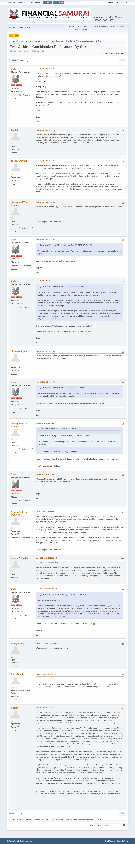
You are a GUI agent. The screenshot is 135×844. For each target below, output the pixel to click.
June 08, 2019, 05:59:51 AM (45, 281)
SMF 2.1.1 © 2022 (13, 841)
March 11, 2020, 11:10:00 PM (46, 674)
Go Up (11, 813)
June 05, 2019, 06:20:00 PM (45, 130)
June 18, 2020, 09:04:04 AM (45, 708)
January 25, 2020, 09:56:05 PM (46, 643)
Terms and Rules (115, 841)
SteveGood (17, 674)
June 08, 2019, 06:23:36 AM (45, 351)
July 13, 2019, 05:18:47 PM (45, 423)
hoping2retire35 (19, 558)
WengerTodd (17, 643)
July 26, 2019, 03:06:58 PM (45, 512)
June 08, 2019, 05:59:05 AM (45, 239)
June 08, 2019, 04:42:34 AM (45, 202)
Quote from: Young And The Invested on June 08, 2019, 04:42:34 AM (66, 245)
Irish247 (15, 708)
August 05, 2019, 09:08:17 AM (46, 589)
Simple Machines (26, 841)
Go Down (13, 60)
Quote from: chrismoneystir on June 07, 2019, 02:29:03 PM (62, 287)
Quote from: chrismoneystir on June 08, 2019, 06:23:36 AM (62, 388)
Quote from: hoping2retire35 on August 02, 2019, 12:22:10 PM (63, 595)
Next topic (120, 53)
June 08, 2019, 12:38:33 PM (45, 382)
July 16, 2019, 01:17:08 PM (45, 474)
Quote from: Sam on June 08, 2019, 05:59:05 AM (58, 429)
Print (122, 61)
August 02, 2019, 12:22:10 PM (46, 558)
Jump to (90, 825)
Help (106, 841)
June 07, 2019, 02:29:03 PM (45, 161)
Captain (15, 130)
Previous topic (107, 53)
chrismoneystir (19, 161)
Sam (13, 69)
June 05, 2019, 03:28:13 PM (45, 69)
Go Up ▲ (125, 841)
